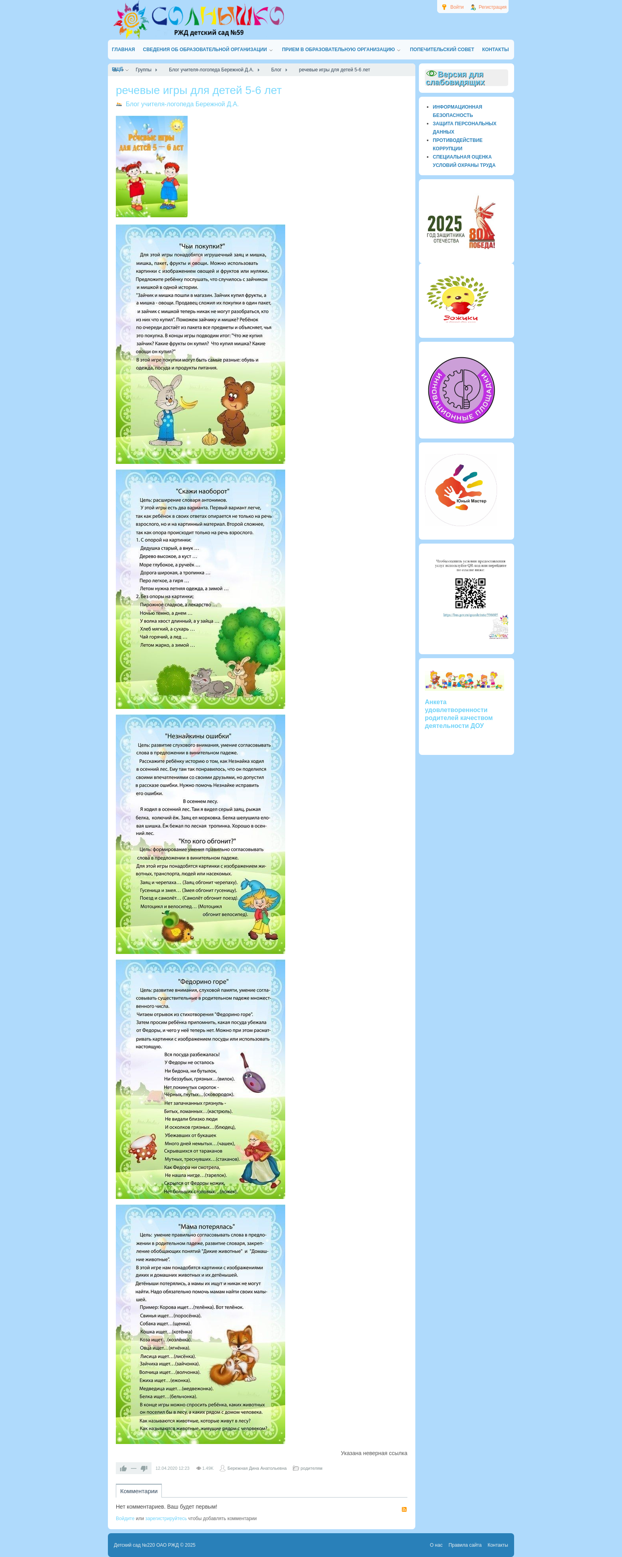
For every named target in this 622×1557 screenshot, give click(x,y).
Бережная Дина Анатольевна (256, 1468)
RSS (404, 1509)
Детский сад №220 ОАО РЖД (146, 1545)
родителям (312, 1468)
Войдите (125, 1518)
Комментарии (138, 1491)
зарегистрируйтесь (166, 1518)
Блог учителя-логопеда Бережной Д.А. (182, 104)
